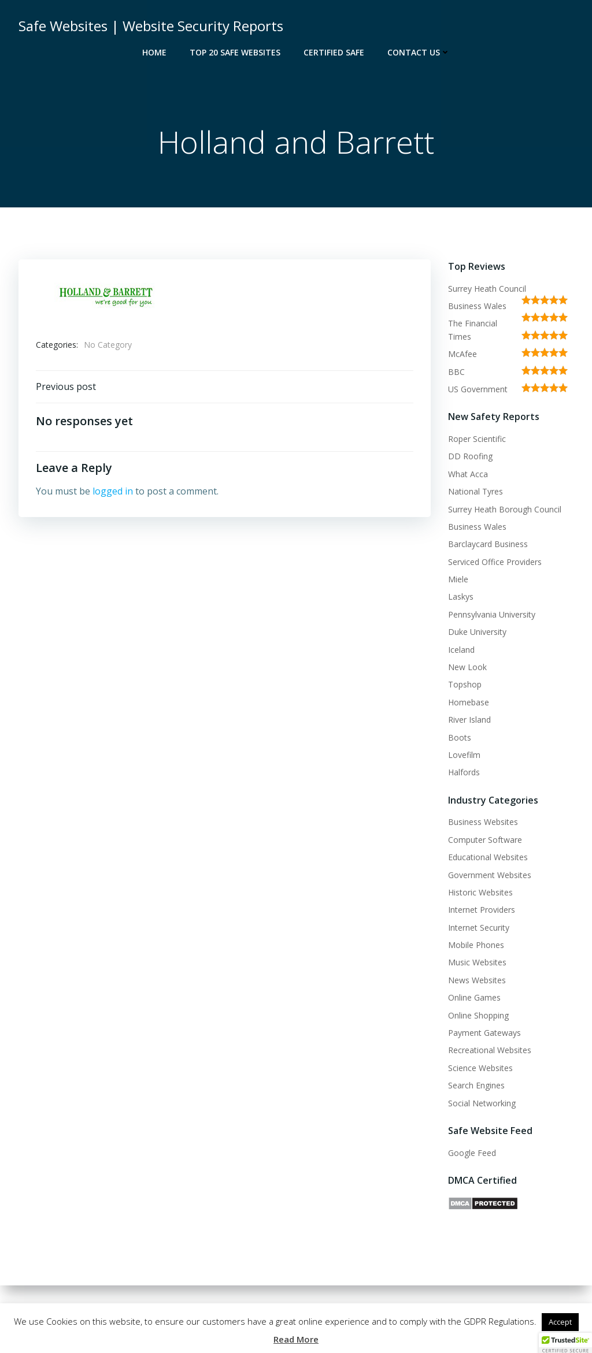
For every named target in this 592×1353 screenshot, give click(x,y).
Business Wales (477, 305)
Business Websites (483, 821)
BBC (456, 371)
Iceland (461, 649)
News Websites (477, 980)
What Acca (468, 474)
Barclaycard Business (488, 543)
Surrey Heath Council (487, 288)
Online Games (474, 997)
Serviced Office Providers (495, 561)
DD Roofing (470, 456)
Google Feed (472, 1152)
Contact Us (418, 52)
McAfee (462, 353)
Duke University (477, 631)
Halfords (464, 772)
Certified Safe (334, 52)
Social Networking (482, 1103)
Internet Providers (481, 909)
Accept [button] (560, 1322)
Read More (296, 1339)
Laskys (460, 596)
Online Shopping (478, 1015)
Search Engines (476, 1085)
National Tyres (475, 491)
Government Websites (489, 874)
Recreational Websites (489, 1050)
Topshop (465, 684)
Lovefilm (464, 754)
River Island (469, 719)
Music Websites (477, 962)
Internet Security (478, 927)
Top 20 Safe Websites (235, 52)
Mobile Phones (476, 944)
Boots (459, 737)
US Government (478, 389)
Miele (458, 579)
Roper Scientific (477, 438)
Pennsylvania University (491, 614)
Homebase (468, 702)
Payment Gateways (484, 1032)
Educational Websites (488, 857)
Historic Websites (480, 892)
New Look (467, 666)
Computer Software (485, 839)
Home (154, 52)
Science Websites (480, 1067)
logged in (112, 491)
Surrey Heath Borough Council (504, 509)
